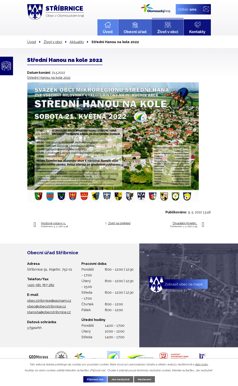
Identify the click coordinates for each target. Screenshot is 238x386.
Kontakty (197, 32)
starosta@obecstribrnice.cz (49, 312)
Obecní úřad (135, 32)
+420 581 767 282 (40, 285)
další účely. (201, 364)
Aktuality (77, 42)
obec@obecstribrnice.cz (46, 306)
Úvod (108, 32)
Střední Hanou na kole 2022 (48, 78)
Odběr (187, 9)
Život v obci (167, 32)
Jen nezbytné (120, 379)
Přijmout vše (94, 379)
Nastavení (145, 379)
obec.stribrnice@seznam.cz (49, 300)
